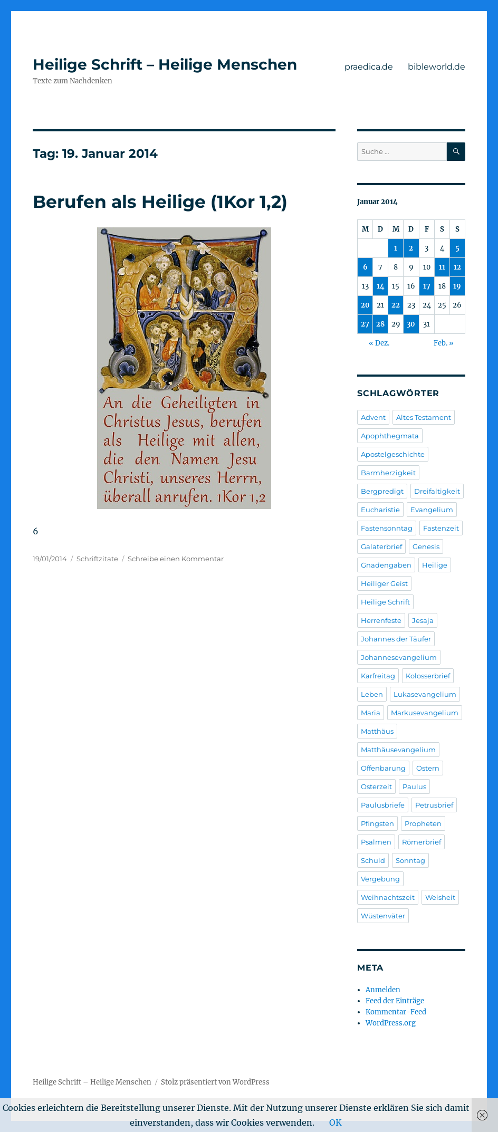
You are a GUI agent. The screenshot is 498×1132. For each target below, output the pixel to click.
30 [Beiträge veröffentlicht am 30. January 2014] (411, 324)
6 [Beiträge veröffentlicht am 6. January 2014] (365, 267)
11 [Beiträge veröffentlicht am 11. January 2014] (442, 267)
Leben (372, 694)
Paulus (414, 786)
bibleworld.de (436, 67)
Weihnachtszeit (388, 897)
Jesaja (423, 620)
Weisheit (440, 897)
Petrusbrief (434, 805)
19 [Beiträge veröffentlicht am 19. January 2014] (457, 286)
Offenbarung (383, 768)
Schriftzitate (97, 558)
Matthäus (377, 731)
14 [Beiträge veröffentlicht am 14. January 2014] (381, 286)
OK (335, 1122)
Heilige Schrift (385, 602)
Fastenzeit (441, 528)
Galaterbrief (381, 546)
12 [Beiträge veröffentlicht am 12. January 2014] (457, 267)
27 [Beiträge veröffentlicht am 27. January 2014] (365, 324)
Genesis (426, 546)
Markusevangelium (424, 712)
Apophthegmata (390, 435)
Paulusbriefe (383, 805)
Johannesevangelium (399, 657)
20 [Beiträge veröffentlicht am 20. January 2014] (365, 305)
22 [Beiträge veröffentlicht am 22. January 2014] (395, 305)
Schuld (373, 860)
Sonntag (410, 860)
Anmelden (383, 989)
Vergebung (380, 879)
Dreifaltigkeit (437, 491)
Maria (370, 712)
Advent (373, 417)
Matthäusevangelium (398, 749)
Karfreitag (378, 675)
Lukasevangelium (425, 694)
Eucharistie (380, 509)
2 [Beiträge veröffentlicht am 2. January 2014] (411, 248)
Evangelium (431, 509)
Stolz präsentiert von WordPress (215, 1082)
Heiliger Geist (384, 583)
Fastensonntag (387, 528)
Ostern (427, 768)
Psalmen (376, 842)
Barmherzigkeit (388, 472)
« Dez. (379, 343)
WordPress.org (391, 1023)
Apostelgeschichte (393, 454)
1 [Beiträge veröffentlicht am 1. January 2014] (395, 248)
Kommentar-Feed (396, 1012)
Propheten (423, 823)
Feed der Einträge (395, 1000)
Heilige (434, 565)
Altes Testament (423, 417)
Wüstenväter (383, 916)
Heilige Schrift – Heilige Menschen (165, 64)
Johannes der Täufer (396, 639)
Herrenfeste (381, 620)
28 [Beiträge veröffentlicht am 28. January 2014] (380, 324)
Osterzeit (376, 786)
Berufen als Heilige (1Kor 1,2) (160, 201)
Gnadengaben (386, 565)
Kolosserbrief (428, 675)
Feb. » (444, 343)
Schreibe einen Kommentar (176, 558)
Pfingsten (377, 823)
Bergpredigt (382, 491)
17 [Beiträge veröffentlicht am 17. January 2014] (426, 286)
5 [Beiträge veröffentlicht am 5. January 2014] (457, 248)
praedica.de (368, 67)
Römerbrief (421, 842)
